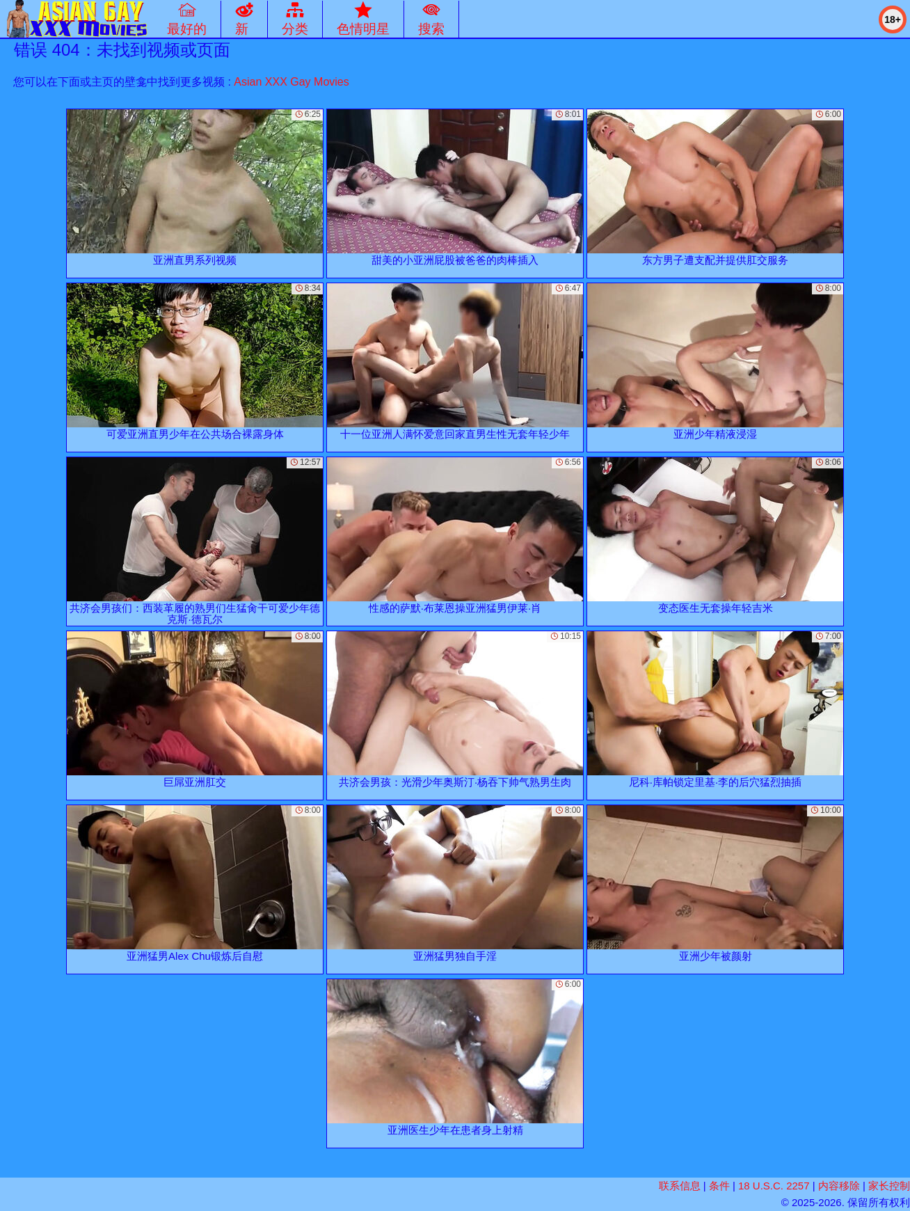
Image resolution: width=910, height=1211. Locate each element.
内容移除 (839, 1186)
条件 (719, 1186)
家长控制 (889, 1186)
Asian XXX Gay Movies (291, 82)
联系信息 (680, 1186)
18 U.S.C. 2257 (774, 1186)
